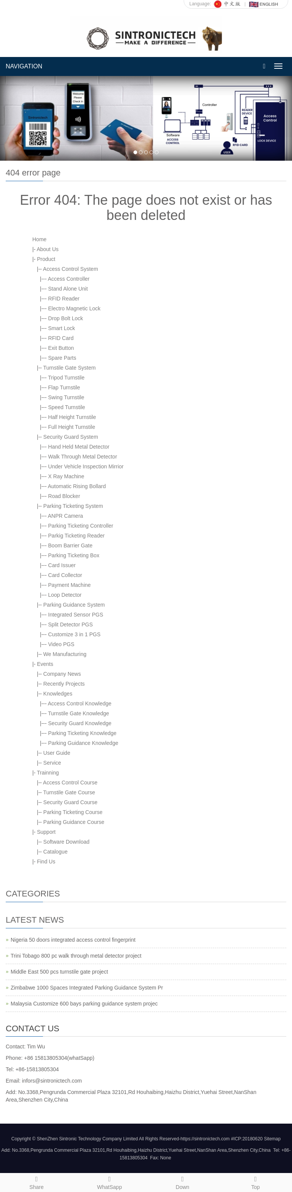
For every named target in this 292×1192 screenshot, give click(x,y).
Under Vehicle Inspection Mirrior (86, 466)
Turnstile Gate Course (69, 792)
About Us (47, 249)
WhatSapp (109, 1181)
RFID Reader (63, 299)
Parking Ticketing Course (73, 812)
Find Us (46, 861)
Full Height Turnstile (71, 427)
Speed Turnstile (66, 407)
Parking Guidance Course (73, 822)
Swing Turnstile (66, 397)
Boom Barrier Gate (70, 545)
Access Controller (69, 279)
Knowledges (57, 694)
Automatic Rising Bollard (77, 486)
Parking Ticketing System (73, 506)
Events (45, 664)
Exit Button (61, 348)
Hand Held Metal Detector (79, 447)
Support (46, 832)
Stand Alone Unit (68, 289)
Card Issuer (62, 565)
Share (36, 1181)
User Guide (56, 753)
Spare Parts (62, 358)
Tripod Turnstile (66, 378)
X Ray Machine (66, 476)
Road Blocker (64, 496)
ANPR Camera (65, 516)
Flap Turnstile (64, 387)
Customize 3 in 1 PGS (74, 634)
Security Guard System (70, 437)
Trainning (48, 773)
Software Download (66, 842)
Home (39, 239)
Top (255, 1181)
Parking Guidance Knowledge (83, 743)
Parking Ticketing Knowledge (82, 733)
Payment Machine (69, 585)
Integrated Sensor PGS (75, 615)
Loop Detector (65, 595)
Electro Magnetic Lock (74, 308)
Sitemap (272, 1138)
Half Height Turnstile (72, 417)
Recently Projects (64, 684)
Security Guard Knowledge (80, 723)
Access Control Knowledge (79, 703)
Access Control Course (70, 782)
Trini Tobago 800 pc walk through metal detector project (76, 956)
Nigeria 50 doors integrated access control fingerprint (73, 940)
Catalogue (55, 852)
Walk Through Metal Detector (82, 457)
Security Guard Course (70, 802)
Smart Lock (61, 328)
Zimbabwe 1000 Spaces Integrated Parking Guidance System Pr (87, 988)
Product (46, 259)
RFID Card (61, 338)
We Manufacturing (64, 654)
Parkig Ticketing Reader (76, 536)
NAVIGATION (24, 66)
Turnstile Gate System (69, 368)
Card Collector (65, 575)
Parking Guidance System (74, 605)
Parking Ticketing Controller (80, 526)
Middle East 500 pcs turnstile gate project (59, 972)
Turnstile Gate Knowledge (78, 713)
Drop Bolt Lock (65, 318)
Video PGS (61, 644)
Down (182, 1181)
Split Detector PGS (70, 624)
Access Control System (70, 269)
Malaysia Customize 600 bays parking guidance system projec (84, 1004)
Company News (62, 674)
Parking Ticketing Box (74, 555)
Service (52, 763)
